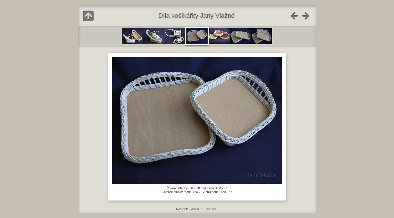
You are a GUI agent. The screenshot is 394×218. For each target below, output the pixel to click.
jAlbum (195, 209)
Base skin (210, 209)
